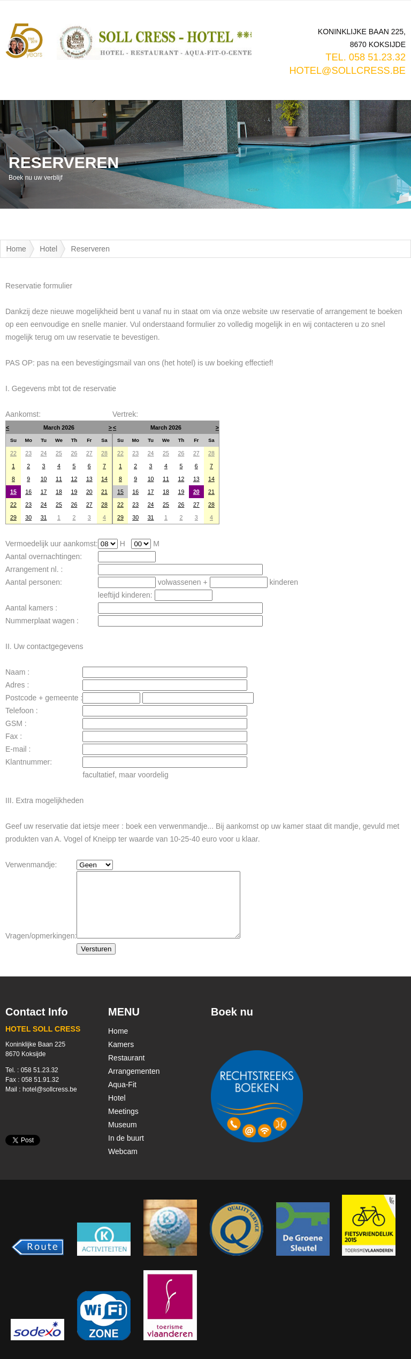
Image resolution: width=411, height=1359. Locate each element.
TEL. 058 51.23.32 (365, 57)
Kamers (121, 1044)
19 (74, 491)
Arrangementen (134, 1071)
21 (104, 491)
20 (89, 491)
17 (44, 491)
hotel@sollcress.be (347, 70)
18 (59, 491)
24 (44, 453)
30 (28, 517)
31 (44, 517)
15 (13, 491)
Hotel (48, 249)
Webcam (123, 1151)
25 (59, 453)
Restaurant (126, 1057)
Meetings (123, 1111)
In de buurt (126, 1138)
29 (13, 517)
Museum (122, 1124)
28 (104, 453)
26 (74, 453)
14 (104, 479)
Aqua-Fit (122, 1084)
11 (59, 479)
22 (13, 453)
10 (44, 479)
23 (28, 453)
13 (89, 479)
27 (89, 453)
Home (16, 249)
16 (28, 491)
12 (74, 479)
